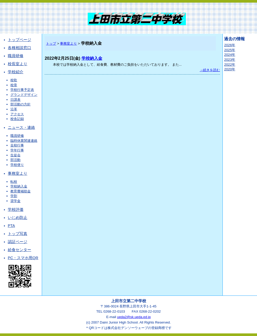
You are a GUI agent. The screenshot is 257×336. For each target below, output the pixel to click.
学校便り (17, 165)
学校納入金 (18, 186)
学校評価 (15, 209)
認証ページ (17, 242)
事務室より (17, 173)
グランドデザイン (23, 95)
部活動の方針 (20, 104)
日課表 (15, 100)
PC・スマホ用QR (23, 258)
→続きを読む (210, 70)
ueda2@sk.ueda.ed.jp (134, 317)
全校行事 (17, 145)
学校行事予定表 (22, 90)
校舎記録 (17, 119)
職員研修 (15, 56)
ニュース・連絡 (21, 127)
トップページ (19, 40)
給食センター (19, 250)
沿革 (13, 109)
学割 (13, 196)
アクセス (17, 114)
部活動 (15, 160)
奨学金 (15, 201)
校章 (13, 85)
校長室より (17, 64)
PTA (11, 226)
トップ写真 (17, 234)
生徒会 (15, 155)
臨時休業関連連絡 (23, 141)
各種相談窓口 (19, 48)
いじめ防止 (17, 218)
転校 (13, 182)
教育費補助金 (20, 191)
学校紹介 (15, 72)
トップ (51, 43)
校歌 (13, 80)
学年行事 (17, 150)
